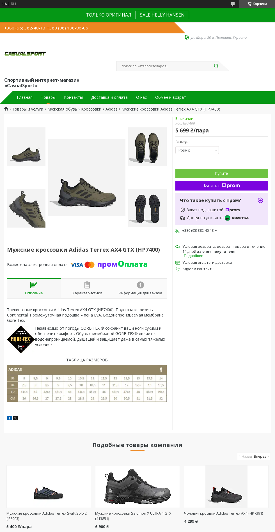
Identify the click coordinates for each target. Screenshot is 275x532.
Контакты (73, 97)
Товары (48, 97)
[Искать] (216, 66)
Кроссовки (91, 109)
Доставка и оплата (109, 97)
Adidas (112, 109)
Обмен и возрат (170, 97)
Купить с (222, 185)
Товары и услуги (27, 109)
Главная (25, 97)
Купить (221, 173)
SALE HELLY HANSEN (162, 15)
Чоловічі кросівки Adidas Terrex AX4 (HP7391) (223, 513)
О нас (141, 97)
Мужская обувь (62, 109)
